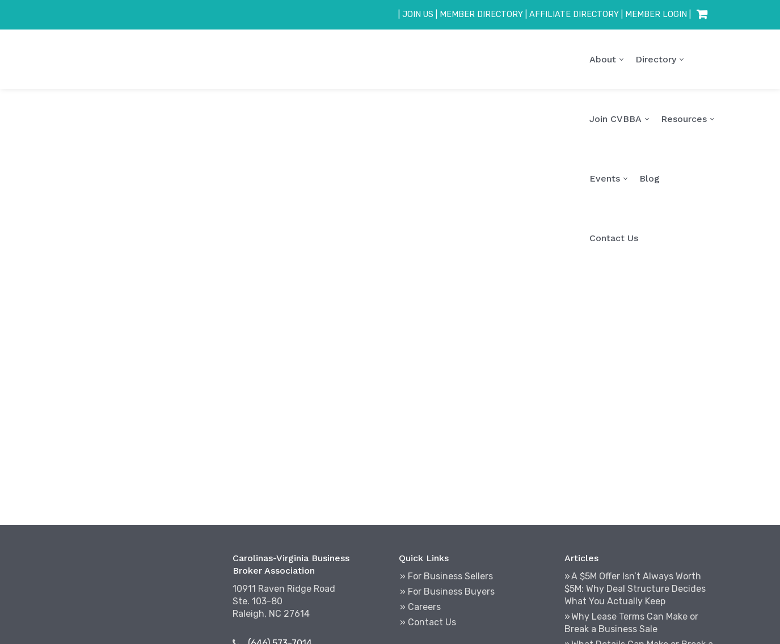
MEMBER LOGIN (656, 14)
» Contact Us (428, 622)
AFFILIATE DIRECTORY (574, 14)
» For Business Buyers (447, 591)
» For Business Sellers (446, 576)
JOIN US (417, 14)
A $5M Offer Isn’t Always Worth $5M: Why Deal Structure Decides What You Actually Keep (635, 589)
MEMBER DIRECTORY (481, 14)
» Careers (420, 606)
